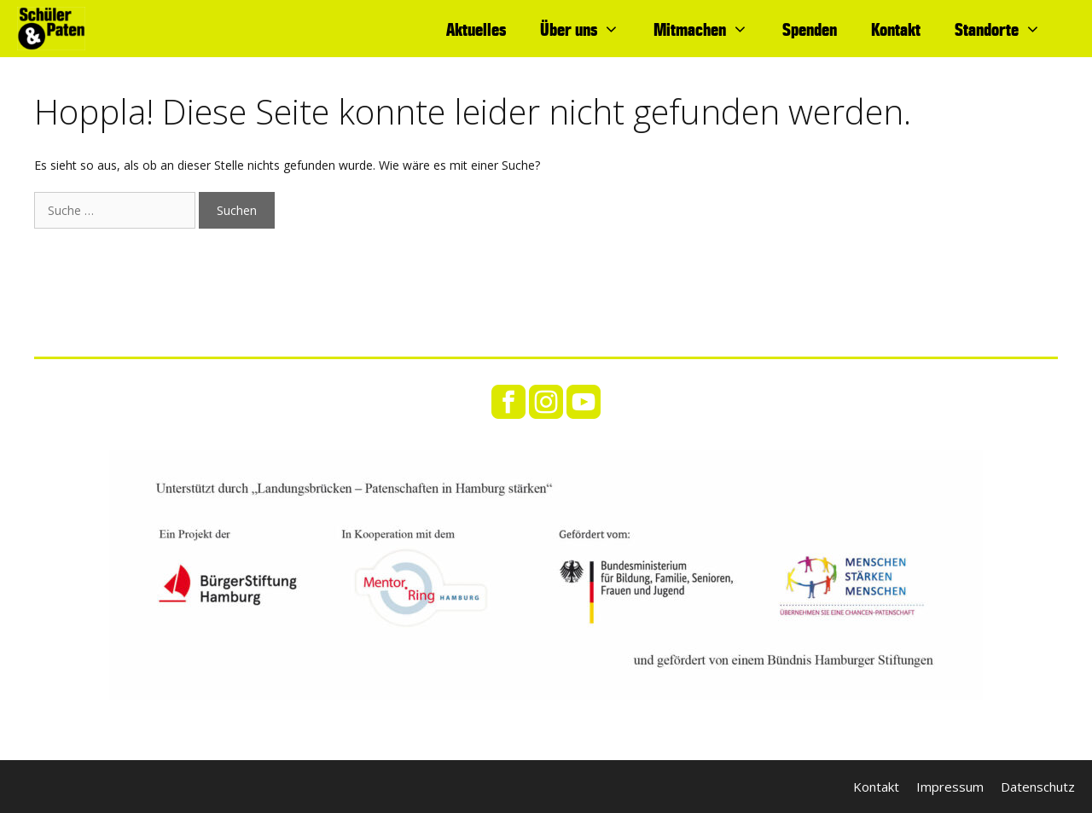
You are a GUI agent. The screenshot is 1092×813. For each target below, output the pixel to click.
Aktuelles (476, 29)
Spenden (809, 29)
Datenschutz (1038, 786)
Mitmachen (709, 29)
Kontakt (896, 29)
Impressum (950, 786)
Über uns (588, 29)
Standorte (1006, 29)
